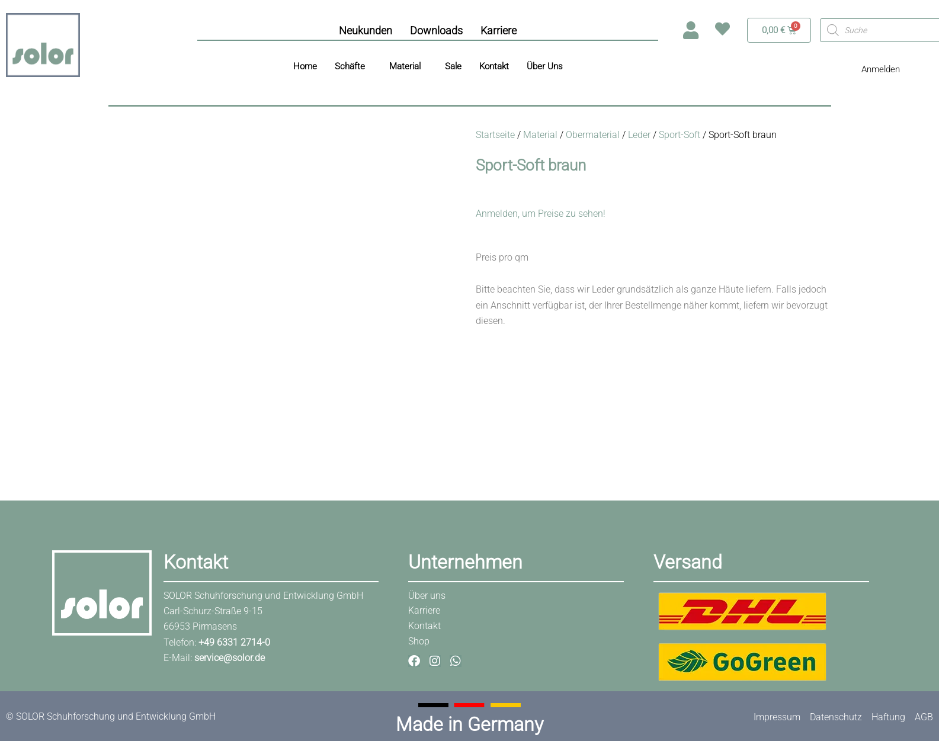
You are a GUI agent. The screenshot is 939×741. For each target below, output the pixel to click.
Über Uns (545, 66)
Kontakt (494, 66)
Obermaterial (593, 134)
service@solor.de (229, 657)
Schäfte (350, 66)
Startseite (495, 134)
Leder (639, 134)
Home (305, 66)
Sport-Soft (679, 134)
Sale (453, 66)
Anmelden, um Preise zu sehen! (540, 213)
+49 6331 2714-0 (234, 642)
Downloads (436, 30)
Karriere (498, 30)
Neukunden (365, 30)
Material (405, 66)
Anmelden (880, 69)
